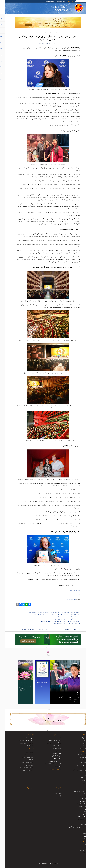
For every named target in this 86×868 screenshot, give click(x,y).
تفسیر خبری (80, 783)
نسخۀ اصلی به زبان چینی (70, 590)
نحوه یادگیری (80, 743)
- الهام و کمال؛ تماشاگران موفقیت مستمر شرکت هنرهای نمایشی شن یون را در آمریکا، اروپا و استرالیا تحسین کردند (52, 614)
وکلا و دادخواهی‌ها (24, 752)
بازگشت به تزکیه (80, 798)
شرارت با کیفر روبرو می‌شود (23, 762)
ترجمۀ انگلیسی (72, 594)
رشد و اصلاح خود (80, 814)
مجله (82, 855)
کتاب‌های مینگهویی (79, 850)
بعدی (41, 626)
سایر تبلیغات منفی (24, 745)
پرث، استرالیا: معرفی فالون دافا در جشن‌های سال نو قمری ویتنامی (29, 629)
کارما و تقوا (25, 749)
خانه (51, 32)
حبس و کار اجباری (52, 753)
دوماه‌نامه (81, 857)
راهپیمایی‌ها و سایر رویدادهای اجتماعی (75, 770)
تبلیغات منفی (25, 735)
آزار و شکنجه (52, 735)
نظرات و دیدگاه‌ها (51, 769)
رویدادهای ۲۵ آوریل (79, 760)
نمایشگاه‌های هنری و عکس (77, 765)
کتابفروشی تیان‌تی (56, 1)
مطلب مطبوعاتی (80, 780)
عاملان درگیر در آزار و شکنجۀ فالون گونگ (47, 763)
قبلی (74, 626)
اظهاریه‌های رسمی (24, 765)
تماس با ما (54, 791)
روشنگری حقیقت (79, 809)
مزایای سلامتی (80, 740)
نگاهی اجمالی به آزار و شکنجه (50, 740)
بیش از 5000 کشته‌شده (51, 745)
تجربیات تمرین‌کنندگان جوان (77, 803)
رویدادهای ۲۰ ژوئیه (79, 762)
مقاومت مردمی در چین (23, 754)
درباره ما (53, 788)
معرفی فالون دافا (80, 738)
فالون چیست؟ (80, 745)
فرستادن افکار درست (79, 796)
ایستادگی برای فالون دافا (78, 806)
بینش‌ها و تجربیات (79, 824)
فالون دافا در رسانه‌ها (79, 772)
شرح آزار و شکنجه (52, 758)
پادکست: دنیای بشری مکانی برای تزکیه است (66, 629)
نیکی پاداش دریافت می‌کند (23, 760)
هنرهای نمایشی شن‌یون (38, 32)
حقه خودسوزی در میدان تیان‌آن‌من (21, 743)
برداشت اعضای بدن (52, 748)
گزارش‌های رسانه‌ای (79, 778)
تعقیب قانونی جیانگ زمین (23, 770)
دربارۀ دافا (80, 735)
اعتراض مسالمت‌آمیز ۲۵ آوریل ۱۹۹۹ (21, 740)
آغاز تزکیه (81, 793)
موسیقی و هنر (80, 836)
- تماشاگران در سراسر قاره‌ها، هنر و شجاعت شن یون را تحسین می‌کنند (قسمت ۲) (58, 619)
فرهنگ (81, 830)
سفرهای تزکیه (80, 811)
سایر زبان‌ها (65, 1)
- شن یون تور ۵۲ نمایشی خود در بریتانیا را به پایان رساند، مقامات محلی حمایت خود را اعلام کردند (55, 621)
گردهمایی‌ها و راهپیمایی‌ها (78, 754)
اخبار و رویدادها (47, 32)
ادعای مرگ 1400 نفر (24, 738)
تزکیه (81, 788)
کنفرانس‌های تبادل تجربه (78, 816)
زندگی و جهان (80, 838)
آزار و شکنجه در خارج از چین (50, 761)
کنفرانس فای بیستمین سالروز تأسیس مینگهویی (73, 827)
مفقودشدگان (53, 751)
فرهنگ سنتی (80, 833)
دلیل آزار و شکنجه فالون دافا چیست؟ (48, 743)
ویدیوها (82, 845)
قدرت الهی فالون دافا (79, 801)
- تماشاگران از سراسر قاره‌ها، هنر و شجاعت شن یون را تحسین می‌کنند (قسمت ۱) (58, 623)
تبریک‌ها (81, 775)
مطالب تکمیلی (79, 842)
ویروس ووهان (53, 766)
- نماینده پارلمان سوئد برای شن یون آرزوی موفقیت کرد (64, 616)
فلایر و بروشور (80, 852)
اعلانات (82, 821)
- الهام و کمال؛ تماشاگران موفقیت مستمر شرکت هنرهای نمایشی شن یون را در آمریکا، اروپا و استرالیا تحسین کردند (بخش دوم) (49, 612)
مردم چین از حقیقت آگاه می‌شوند (21, 767)
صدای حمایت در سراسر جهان (22, 757)
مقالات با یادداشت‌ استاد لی (78, 819)
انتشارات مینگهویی (44, 1)
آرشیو (55, 796)
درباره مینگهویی (53, 793)
